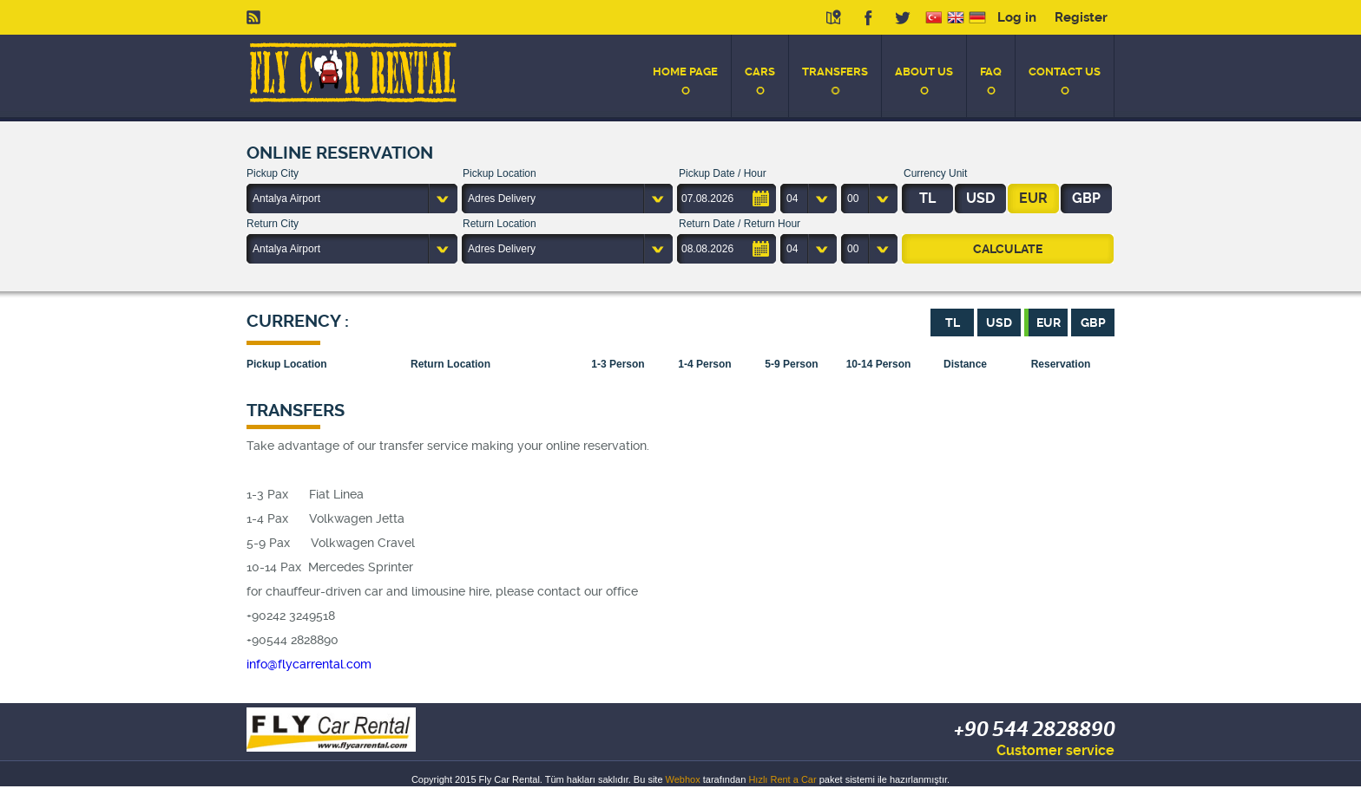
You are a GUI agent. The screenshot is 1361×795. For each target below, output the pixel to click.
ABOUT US (924, 71)
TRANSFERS (835, 71)
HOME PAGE (685, 71)
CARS (760, 71)
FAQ (991, 71)
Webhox (683, 779)
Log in (1016, 17)
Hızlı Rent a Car (782, 779)
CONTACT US (1065, 71)
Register (1081, 17)
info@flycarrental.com (309, 664)
